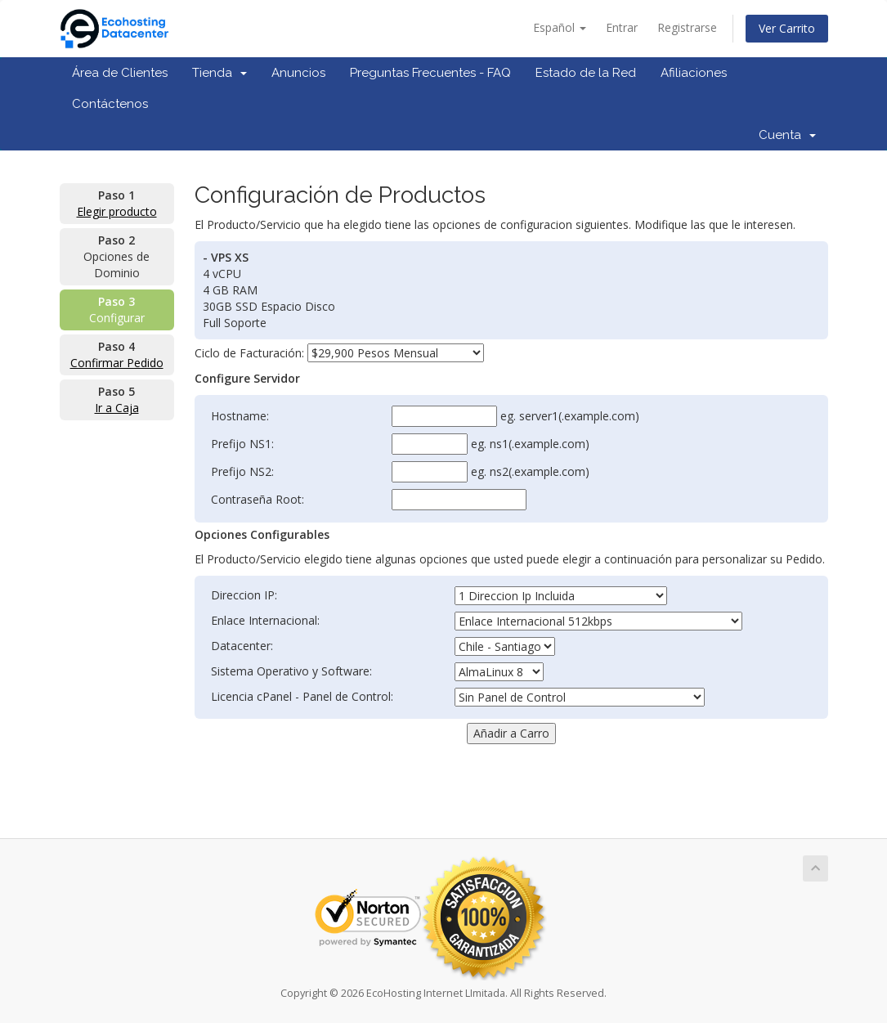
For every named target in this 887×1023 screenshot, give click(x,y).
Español (559, 27)
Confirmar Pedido (117, 362)
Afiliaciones (694, 72)
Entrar (622, 27)
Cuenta (787, 135)
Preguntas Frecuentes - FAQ (430, 72)
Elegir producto (117, 211)
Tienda (219, 72)
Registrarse (687, 27)
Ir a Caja (117, 407)
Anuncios (298, 72)
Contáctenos (110, 103)
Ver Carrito (787, 28)
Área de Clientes (120, 72)
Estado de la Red (585, 72)
